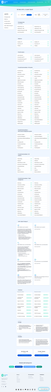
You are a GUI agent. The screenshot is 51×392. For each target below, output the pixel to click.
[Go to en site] (30, 389)
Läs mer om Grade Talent (45, 15)
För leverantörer (30, 376)
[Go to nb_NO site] (20, 389)
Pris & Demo (29, 14)
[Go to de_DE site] (25, 389)
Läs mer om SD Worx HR (25, 355)
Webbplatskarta (42, 380)
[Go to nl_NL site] (32, 389)
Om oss (17, 376)
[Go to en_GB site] (27, 389)
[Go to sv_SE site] (16, 389)
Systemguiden (41, 377)
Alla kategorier (41, 379)
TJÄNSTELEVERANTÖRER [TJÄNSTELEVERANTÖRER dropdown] (31, 2)
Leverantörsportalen (30, 377)
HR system (11, 366)
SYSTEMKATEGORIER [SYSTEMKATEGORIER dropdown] (23, 2)
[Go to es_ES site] (34, 389)
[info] (21, 41)
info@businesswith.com (4, 379)
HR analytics (39, 366)
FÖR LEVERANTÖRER (40, 2)
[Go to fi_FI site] (23, 389)
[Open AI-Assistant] (44, 389)
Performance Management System (29, 366)
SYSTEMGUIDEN (15, 2)
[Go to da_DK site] (18, 389)
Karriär (17, 377)
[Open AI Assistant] (5, 386)
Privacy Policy (18, 379)
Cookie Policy (18, 381)
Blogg (40, 376)
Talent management (19, 366)
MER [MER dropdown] (45, 2)
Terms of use (18, 380)
